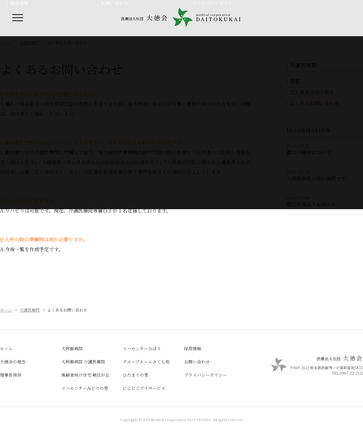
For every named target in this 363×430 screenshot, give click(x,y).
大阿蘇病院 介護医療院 (83, 362)
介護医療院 (30, 310)
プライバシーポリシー (205, 375)
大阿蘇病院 (72, 348)
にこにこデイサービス (144, 388)
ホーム (6, 310)
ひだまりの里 (136, 375)
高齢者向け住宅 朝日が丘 (85, 375)
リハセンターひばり (142, 348)
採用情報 (192, 348)
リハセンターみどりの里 (84, 388)
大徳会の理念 (13, 362)
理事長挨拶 (10, 375)
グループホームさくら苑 (146, 362)
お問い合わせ (197, 362)
